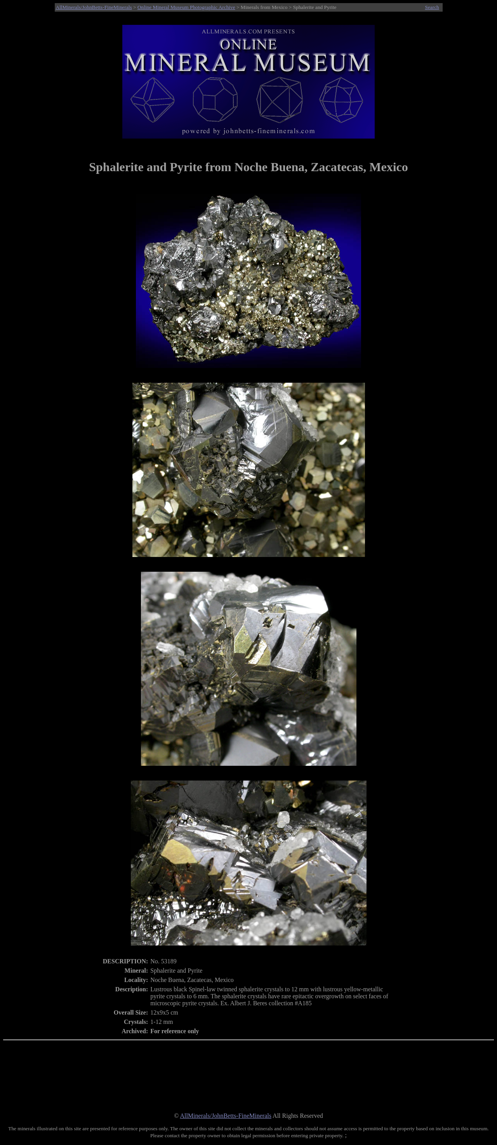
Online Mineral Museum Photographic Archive (186, 7)
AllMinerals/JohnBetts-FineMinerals (94, 7)
